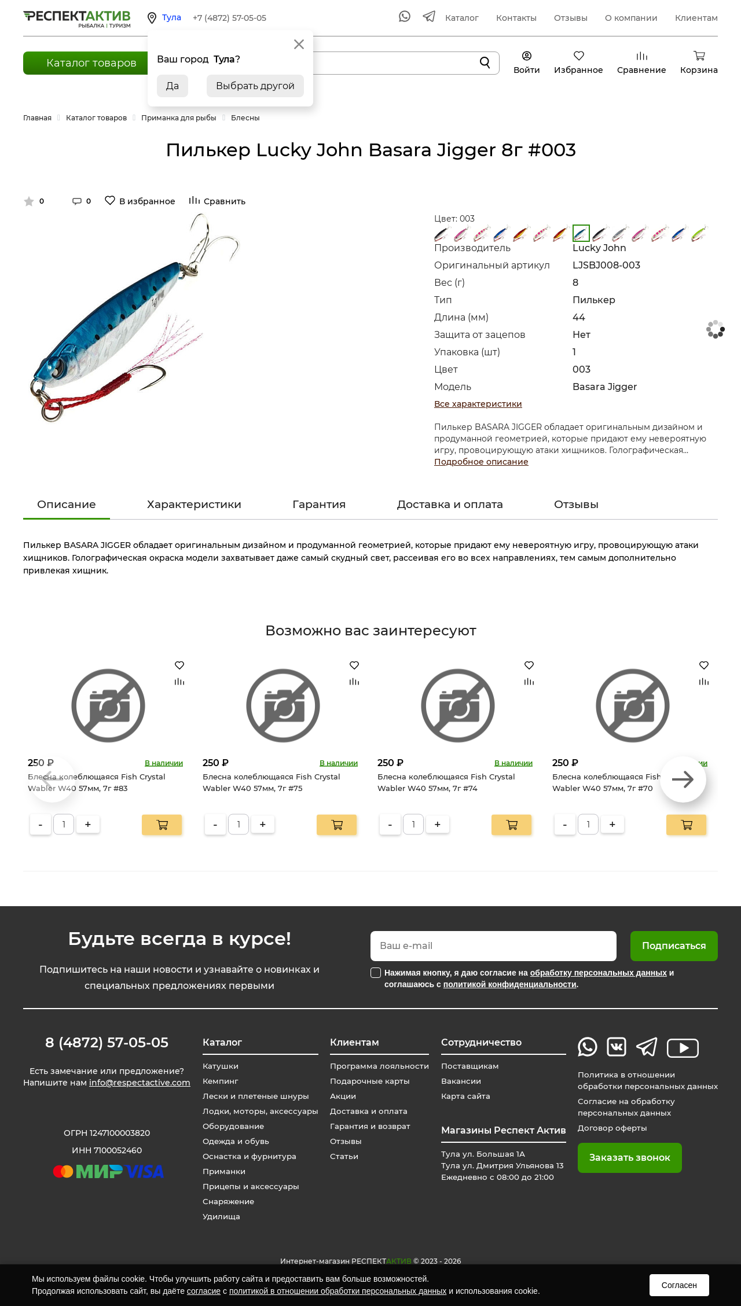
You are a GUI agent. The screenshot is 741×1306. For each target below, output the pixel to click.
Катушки (217, 1066)
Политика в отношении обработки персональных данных (645, 1080)
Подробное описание (481, 462)
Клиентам (696, 18)
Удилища (218, 1216)
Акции (339, 1096)
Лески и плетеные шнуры (254, 1096)
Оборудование (231, 1126)
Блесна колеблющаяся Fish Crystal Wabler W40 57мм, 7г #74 (446, 782)
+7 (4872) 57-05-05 (229, 18)
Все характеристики (478, 404)
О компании (631, 18)
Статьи (339, 1156)
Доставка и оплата (450, 504)
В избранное (147, 201)
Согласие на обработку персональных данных (622, 1107)
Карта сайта (461, 1096)
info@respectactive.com (139, 1084)
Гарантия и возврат (368, 1126)
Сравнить (224, 201)
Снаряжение (227, 1201)
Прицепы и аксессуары (249, 1186)
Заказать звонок (624, 1157)
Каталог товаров (91, 63)
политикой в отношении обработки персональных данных (337, 1291)
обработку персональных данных (598, 972)
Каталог (462, 18)
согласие (204, 1291)
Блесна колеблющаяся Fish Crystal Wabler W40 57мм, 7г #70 (621, 782)
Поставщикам (466, 1066)
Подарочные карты (367, 1081)
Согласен (679, 1285)
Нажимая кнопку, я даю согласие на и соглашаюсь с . (529, 978)
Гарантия (319, 504)
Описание (66, 504)
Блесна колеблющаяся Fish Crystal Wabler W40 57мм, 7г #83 (97, 782)
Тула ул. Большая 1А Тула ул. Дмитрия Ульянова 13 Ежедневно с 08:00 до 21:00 (500, 1165)
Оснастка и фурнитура (247, 1156)
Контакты (516, 18)
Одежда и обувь (233, 1141)
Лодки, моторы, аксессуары (258, 1111)
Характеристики (194, 504)
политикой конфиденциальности (510, 984)
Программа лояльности (376, 1066)
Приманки (221, 1171)
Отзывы (571, 18)
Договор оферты (608, 1128)
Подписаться (674, 945)
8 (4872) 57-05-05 (106, 1043)
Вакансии (457, 1081)
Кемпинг (218, 1081)
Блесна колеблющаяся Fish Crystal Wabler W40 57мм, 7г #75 (271, 782)
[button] (683, 779)
